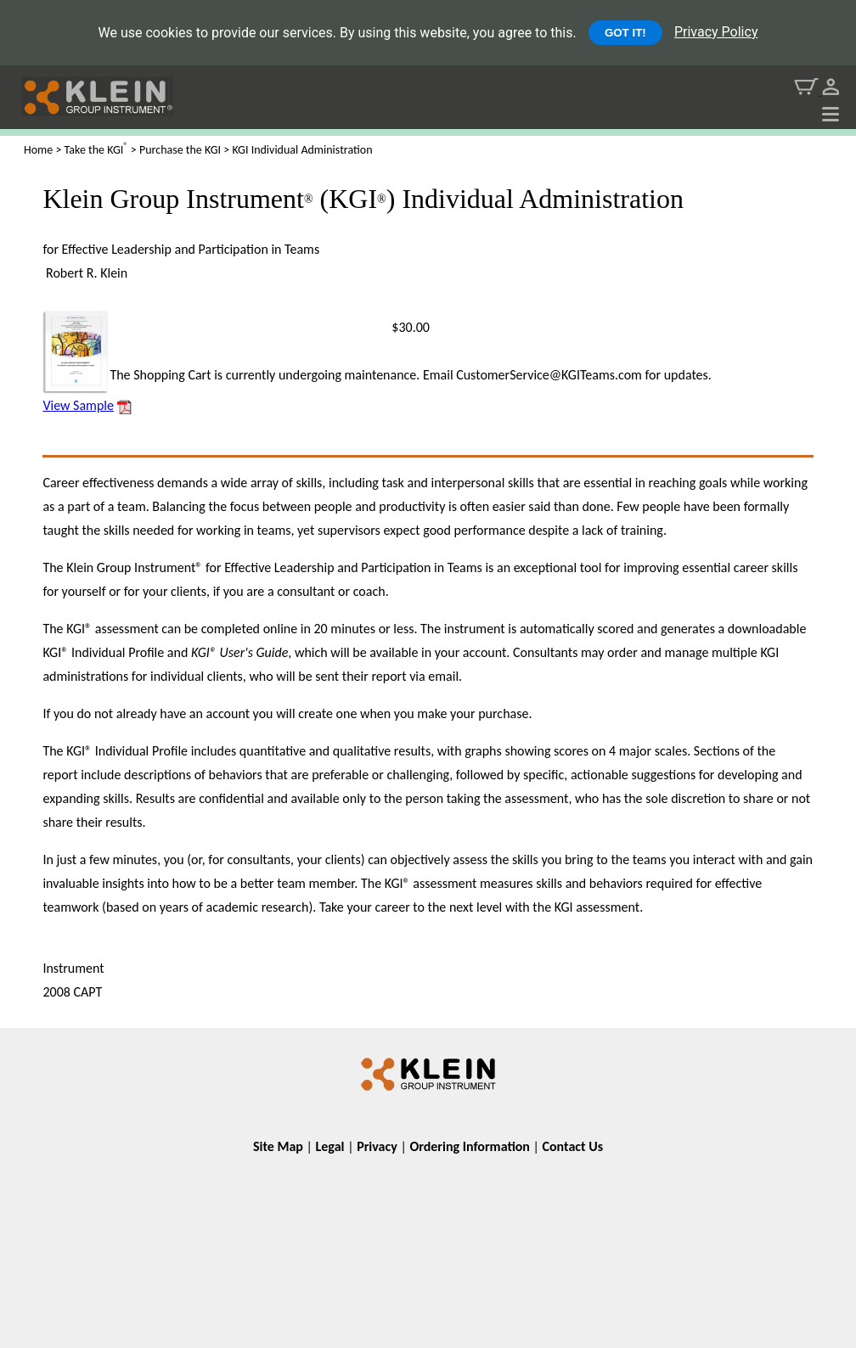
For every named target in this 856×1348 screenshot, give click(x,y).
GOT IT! (625, 32)
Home (38, 150)
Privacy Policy (716, 32)
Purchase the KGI (180, 150)
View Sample (78, 405)
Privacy (377, 1146)
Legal (330, 1146)
